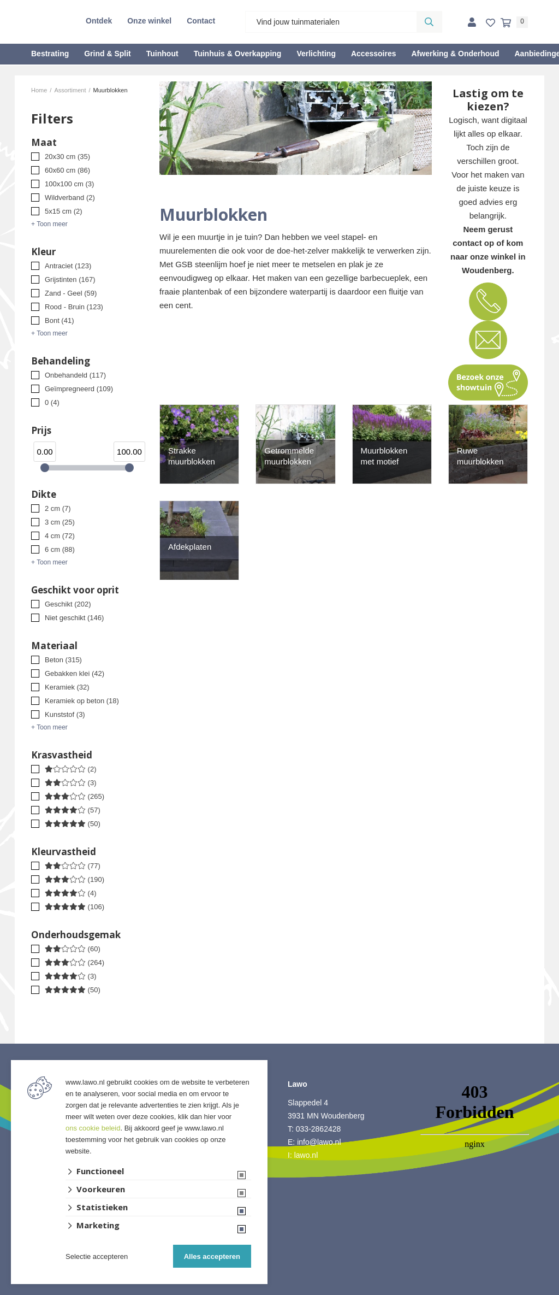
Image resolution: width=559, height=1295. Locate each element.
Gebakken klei (74, 673)
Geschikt (68, 604)
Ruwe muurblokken (480, 456)
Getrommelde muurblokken (289, 456)
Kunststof (65, 714)
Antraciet (68, 266)
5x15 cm (63, 211)
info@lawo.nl (319, 1142)
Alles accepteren (212, 1256)
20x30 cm (67, 156)
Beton (63, 660)
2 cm (58, 508)
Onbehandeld (75, 375)
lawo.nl (306, 1155)
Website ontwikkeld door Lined (279, 1290)
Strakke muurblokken (191, 456)
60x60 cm (67, 170)
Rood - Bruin (74, 307)
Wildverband (70, 197)
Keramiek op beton (82, 701)
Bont (59, 320)
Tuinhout (162, 53)
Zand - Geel (71, 293)
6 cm (60, 549)
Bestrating (50, 53)
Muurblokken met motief (384, 456)
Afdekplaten (189, 546)
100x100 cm (69, 184)
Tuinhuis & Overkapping (238, 53)
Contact (201, 20)
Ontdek (99, 20)
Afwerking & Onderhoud (455, 53)
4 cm (60, 536)
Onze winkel (149, 20)
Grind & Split (107, 53)
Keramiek (67, 687)
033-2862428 (318, 1129)
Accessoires (373, 53)
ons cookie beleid (93, 1128)
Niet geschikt (74, 618)
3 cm (60, 522)
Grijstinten (70, 279)
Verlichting (316, 53)
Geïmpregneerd (79, 389)
